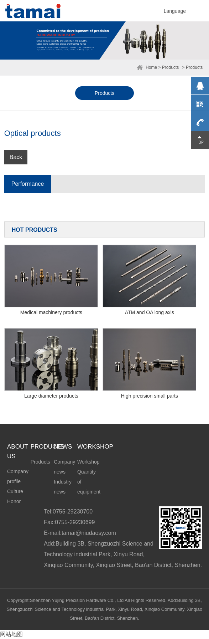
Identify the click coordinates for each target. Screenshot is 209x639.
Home (151, 67)
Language (175, 11)
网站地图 (11, 634)
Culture (15, 491)
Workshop (88, 462)
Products (104, 93)
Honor (14, 501)
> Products (168, 67)
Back (16, 157)
